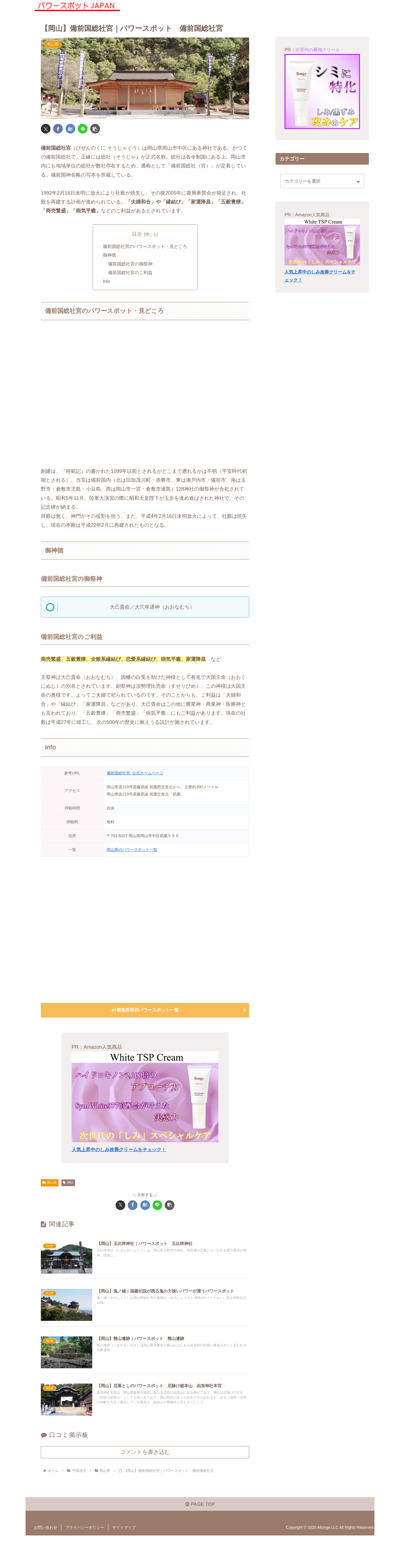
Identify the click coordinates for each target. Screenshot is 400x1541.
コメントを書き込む (145, 1457)
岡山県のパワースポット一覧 (132, 851)
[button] (95, 129)
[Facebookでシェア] (58, 129)
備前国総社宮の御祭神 (130, 264)
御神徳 (109, 255)
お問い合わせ (45, 1533)
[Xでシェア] (46, 129)
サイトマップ (124, 1533)
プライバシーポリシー (84, 1533)
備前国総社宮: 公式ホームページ (135, 774)
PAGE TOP (199, 1509)
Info (106, 282)
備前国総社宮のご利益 (130, 273)
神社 (68, 1185)
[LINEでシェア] (83, 129)
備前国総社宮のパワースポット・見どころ (145, 246)
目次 (137, 234)
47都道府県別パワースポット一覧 (145, 1012)
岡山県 (49, 1185)
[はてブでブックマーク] (70, 129)
